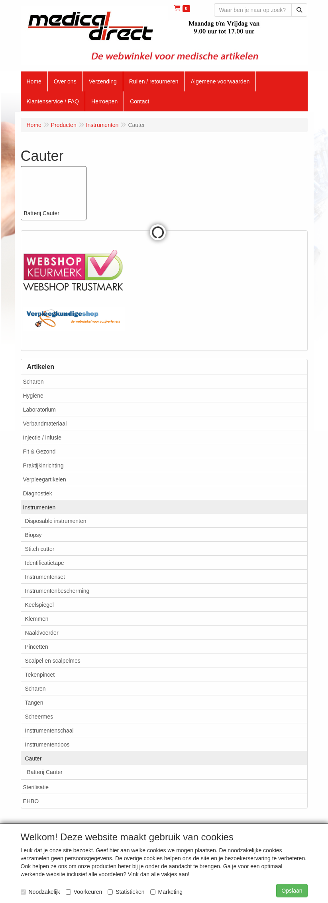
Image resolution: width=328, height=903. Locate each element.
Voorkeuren (84, 892)
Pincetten (36, 647)
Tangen (34, 702)
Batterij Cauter (45, 772)
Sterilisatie (36, 787)
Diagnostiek (37, 493)
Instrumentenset (45, 577)
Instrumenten (39, 507)
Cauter (33, 758)
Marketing (166, 892)
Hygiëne (33, 395)
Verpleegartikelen (44, 479)
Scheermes (39, 716)
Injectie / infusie (42, 437)
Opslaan (291, 890)
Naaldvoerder (42, 633)
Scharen (33, 381)
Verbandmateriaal (45, 423)
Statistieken (126, 892)
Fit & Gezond (39, 451)
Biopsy (33, 535)
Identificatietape (44, 563)
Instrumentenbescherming (57, 591)
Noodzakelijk (40, 892)
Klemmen (37, 619)
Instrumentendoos (47, 744)
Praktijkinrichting (43, 465)
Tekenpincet (40, 674)
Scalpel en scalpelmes (53, 660)
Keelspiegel (39, 605)
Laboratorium (39, 409)
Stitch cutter (40, 549)
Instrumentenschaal (49, 730)
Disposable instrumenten (55, 521)
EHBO (31, 801)
